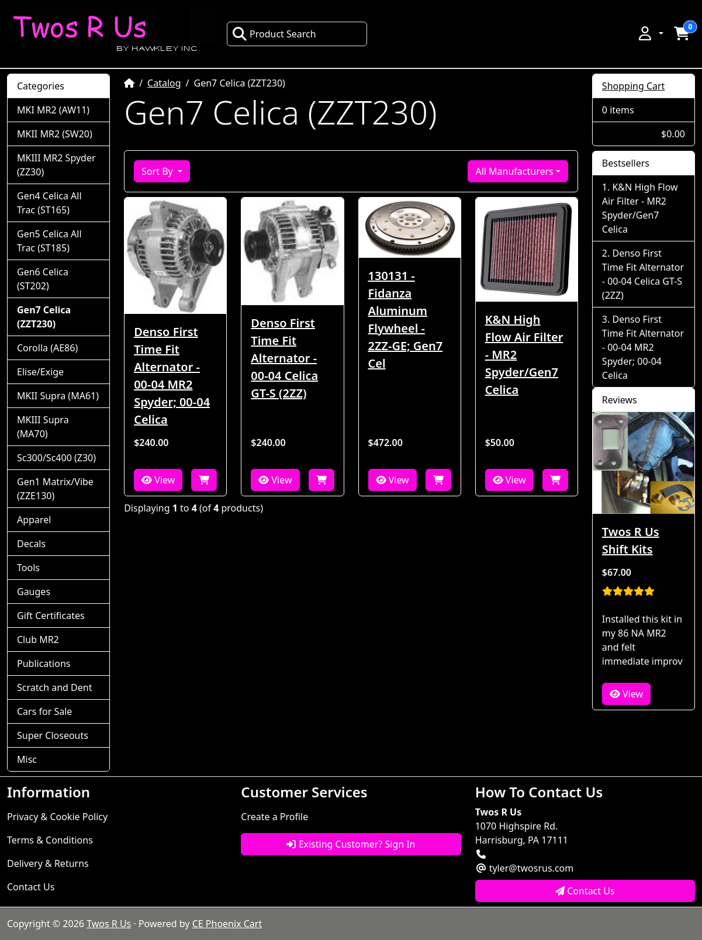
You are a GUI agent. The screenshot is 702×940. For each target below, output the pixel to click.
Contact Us (30, 886)
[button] (650, 33)
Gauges (33, 591)
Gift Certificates (51, 615)
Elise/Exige (40, 371)
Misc (27, 759)
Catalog (164, 83)
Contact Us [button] (585, 890)
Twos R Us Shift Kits (630, 540)
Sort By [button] (158, 171)
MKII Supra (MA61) (58, 395)
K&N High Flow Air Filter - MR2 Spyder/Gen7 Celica (524, 355)
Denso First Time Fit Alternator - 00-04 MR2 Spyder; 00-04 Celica (172, 375)
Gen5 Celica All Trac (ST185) (49, 240)
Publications (43, 663)
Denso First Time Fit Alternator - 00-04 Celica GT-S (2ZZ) (284, 358)
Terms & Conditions (50, 840)
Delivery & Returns (48, 863)
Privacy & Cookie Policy (57, 816)
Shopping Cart (633, 86)
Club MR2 (38, 639)
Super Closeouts (52, 735)
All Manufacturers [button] (514, 171)
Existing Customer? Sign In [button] (350, 844)
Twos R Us (109, 923)
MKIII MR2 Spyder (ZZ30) (56, 164)
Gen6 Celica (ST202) (42, 278)
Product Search (274, 33)
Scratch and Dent (54, 687)
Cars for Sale (44, 711)
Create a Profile (274, 816)
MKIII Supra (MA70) (43, 426)
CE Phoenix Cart (227, 923)
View (158, 480)
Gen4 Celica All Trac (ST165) (49, 202)
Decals (31, 543)
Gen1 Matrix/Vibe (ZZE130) (55, 488)
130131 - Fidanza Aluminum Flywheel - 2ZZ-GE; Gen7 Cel (405, 319)
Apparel (34, 519)
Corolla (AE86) (47, 347)
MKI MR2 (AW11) (53, 109)
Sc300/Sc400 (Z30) (56, 457)
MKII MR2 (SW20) (54, 133)
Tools (28, 567)
